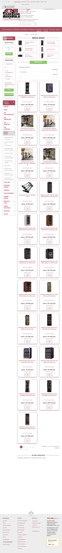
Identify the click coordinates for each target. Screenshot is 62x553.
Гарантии (38, 1)
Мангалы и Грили (21, 544)
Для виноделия (21, 525)
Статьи (22, 4)
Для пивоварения (21, 523)
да (5, 67)
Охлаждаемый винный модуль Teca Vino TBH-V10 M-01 (27, 163)
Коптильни (20, 548)
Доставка (33, 1)
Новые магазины (6, 530)
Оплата (28, 1)
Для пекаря (20, 532)
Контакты (27, 4)
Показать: (55, 74)
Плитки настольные (22, 546)
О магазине (23, 1)
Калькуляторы (9, 38)
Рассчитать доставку (27, 101)
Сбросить (9, 54)
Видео (45, 1)
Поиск (9, 90)
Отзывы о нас (6, 532)
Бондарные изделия (22, 534)
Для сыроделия (21, 527)
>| (27, 449)
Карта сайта (5, 534)
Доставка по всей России (25, 13)
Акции (42, 1)
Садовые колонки (21, 541)
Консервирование (21, 539)
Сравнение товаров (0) (24, 67)
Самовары (20, 537)
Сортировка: (55, 69)
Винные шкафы (21, 530)
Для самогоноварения (22, 520)
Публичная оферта (7, 525)
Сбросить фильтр (9, 94)
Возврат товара (6, 544)
